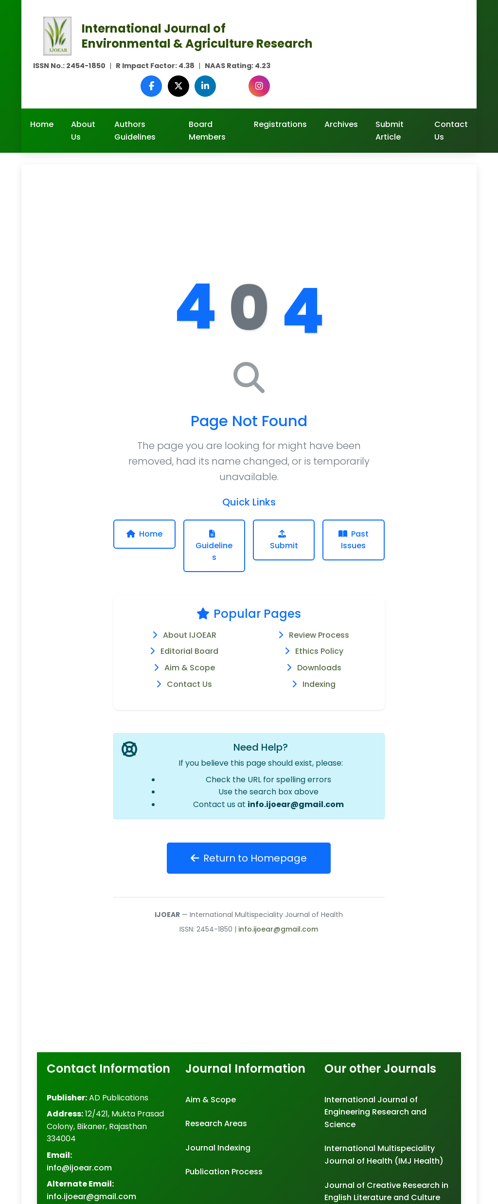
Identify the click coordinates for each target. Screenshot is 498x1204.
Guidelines (214, 546)
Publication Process (224, 1171)
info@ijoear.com (79, 1167)
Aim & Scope (189, 667)
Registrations (280, 124)
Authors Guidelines (135, 131)
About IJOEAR (189, 635)
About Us (83, 131)
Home (41, 124)
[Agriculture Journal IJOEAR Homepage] (57, 35)
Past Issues (353, 539)
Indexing (319, 684)
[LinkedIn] (207, 86)
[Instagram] (259, 86)
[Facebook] (154, 86)
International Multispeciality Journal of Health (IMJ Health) (384, 1155)
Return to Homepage (249, 858)
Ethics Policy (319, 651)
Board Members (207, 131)
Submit (284, 540)
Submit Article (389, 131)
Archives (341, 124)
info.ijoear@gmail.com (296, 804)
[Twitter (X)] (181, 86)
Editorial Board (189, 651)
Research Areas (216, 1123)
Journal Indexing (217, 1147)
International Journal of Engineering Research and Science (375, 1112)
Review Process (319, 635)
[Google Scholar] (233, 86)
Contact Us (451, 131)
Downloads (319, 667)
